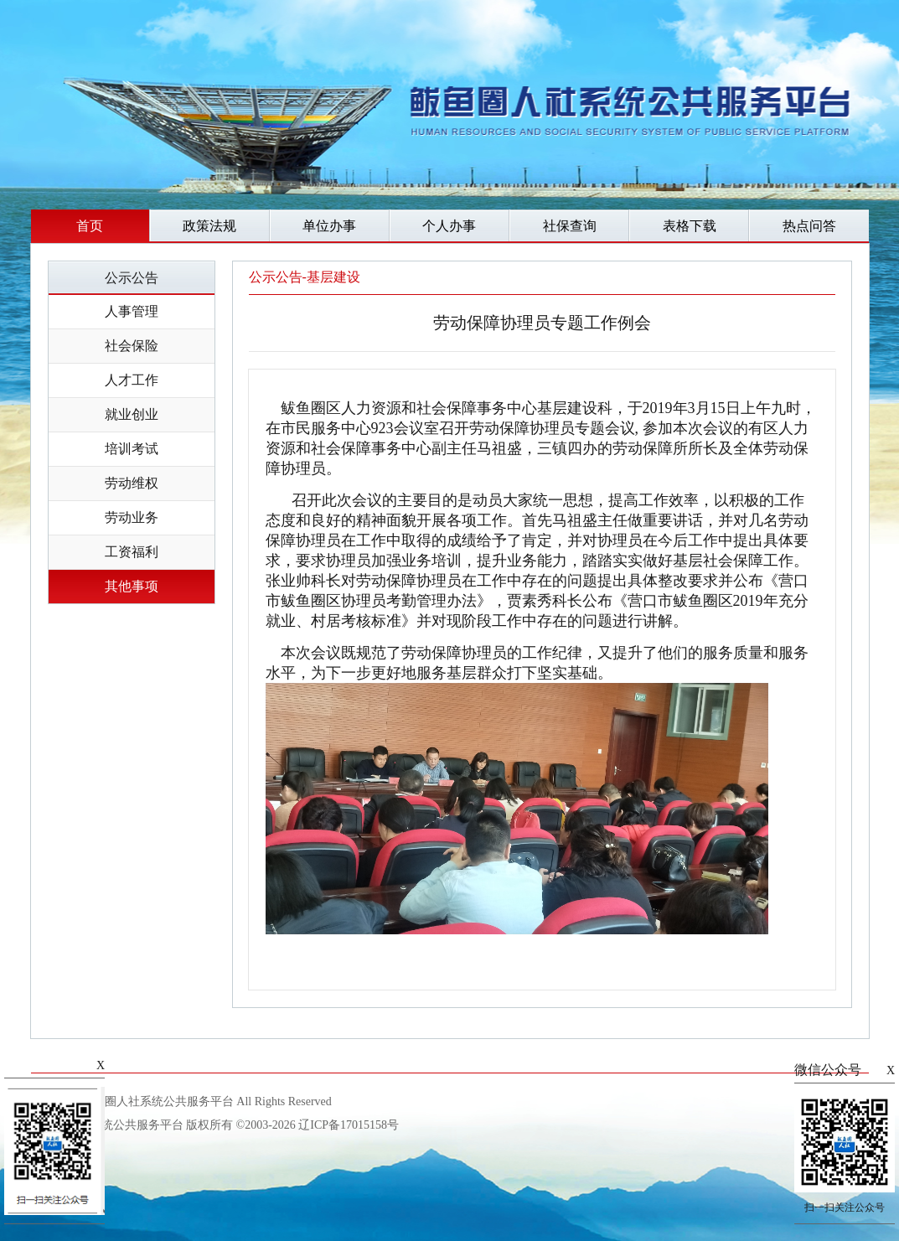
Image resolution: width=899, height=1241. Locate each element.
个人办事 (449, 226)
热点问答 (809, 226)
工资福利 (131, 552)
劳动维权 (131, 483)
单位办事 (329, 226)
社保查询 (570, 226)
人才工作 (131, 380)
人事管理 (131, 311)
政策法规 (209, 226)
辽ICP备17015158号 (348, 1125)
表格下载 (689, 226)
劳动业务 (131, 517)
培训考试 (131, 449)
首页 (89, 226)
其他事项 (131, 586)
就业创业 (131, 414)
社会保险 (131, 346)
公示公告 (131, 278)
